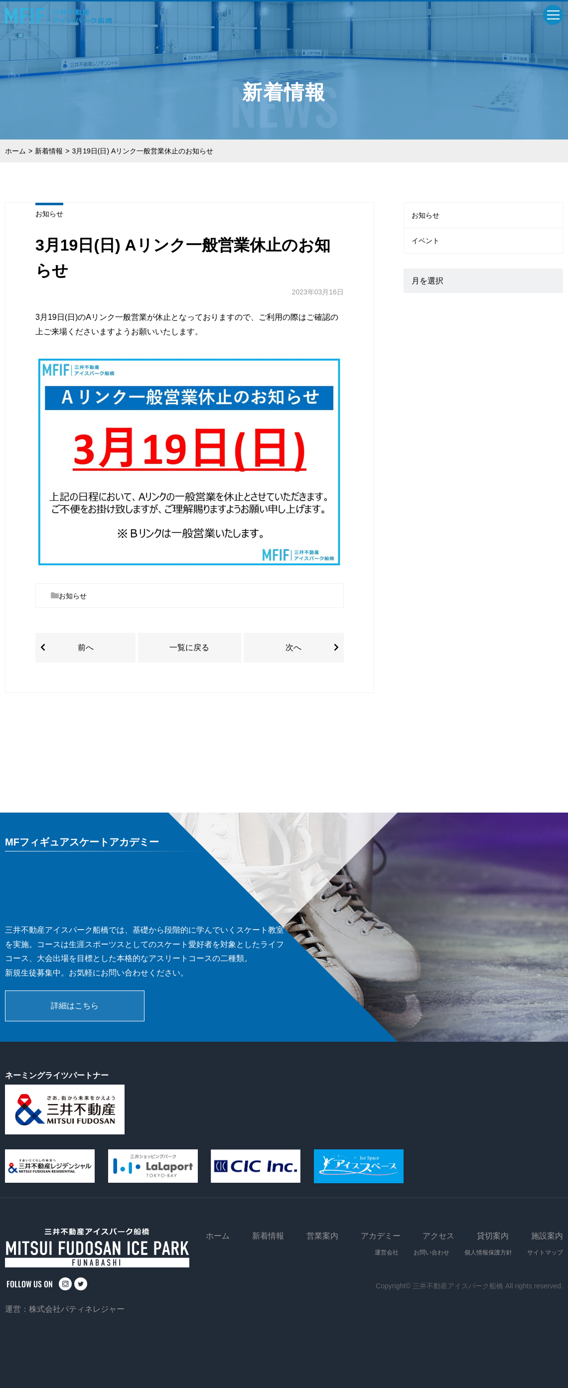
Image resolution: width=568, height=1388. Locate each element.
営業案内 (322, 1236)
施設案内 (547, 1236)
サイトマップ (545, 1252)
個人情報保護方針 (488, 1252)
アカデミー (381, 1236)
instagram (65, 1283)
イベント (425, 241)
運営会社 (387, 1252)
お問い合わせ (431, 1252)
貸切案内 (493, 1236)
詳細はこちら (75, 1005)
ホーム (15, 151)
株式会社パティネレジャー (77, 1309)
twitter (80, 1283)
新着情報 (49, 151)
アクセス (438, 1236)
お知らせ (49, 214)
